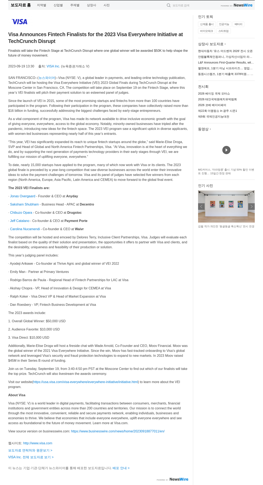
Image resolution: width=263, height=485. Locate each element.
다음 (251, 206)
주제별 (75, 5)
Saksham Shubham (24, 204)
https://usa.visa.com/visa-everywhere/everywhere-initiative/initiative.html (85, 382)
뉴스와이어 (47, 78)
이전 (201, 206)
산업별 (58, 5)
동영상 (203, 129)
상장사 (91, 5)
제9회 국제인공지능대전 (213, 116)
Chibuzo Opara (21, 212)
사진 (107, 5)
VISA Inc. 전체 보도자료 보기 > (31, 457)
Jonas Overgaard (22, 196)
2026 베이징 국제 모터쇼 (214, 93)
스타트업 (223, 30)
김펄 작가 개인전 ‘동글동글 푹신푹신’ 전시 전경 (226, 226)
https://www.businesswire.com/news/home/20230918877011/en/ (118, 431)
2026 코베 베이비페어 (212, 105)
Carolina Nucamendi (25, 229)
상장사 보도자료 (211, 44)
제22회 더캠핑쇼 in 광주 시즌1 (217, 110)
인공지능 (224, 24)
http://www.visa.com (37, 443)
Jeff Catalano (19, 221)
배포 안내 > (121, 468)
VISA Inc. (53, 66)
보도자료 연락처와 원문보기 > (30, 450)
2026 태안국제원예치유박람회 (217, 99)
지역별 (41, 5)
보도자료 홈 (21, 5)
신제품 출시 (207, 24)
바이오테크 (206, 30)
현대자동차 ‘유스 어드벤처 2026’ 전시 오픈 (225, 51)
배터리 (238, 24)
